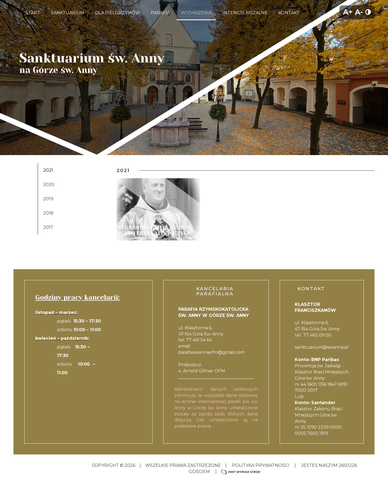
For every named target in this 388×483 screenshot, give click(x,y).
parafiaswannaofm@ (200, 352)
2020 (48, 184)
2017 (48, 227)
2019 (48, 198)
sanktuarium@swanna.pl (322, 347)
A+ (348, 12)
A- (359, 12)
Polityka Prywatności (260, 465)
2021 (48, 170)
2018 (48, 213)
